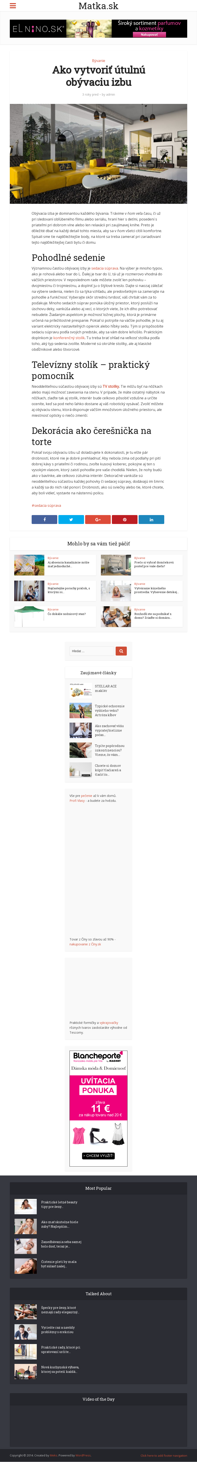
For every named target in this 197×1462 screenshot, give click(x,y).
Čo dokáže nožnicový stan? (67, 614)
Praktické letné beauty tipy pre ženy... (59, 1204)
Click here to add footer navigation (164, 1456)
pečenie (86, 796)
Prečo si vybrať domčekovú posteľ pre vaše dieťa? (154, 564)
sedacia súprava (104, 268)
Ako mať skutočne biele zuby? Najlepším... (59, 1224)
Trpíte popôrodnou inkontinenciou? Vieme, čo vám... (109, 750)
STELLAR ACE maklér (106, 688)
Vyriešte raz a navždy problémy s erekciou (58, 1330)
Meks (53, 1456)
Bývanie (98, 60)
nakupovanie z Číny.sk (85, 944)
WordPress (83, 1456)
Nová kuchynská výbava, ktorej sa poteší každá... (60, 1369)
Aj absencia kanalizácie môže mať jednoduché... (68, 564)
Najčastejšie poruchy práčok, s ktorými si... (69, 590)
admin (110, 95)
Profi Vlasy (77, 801)
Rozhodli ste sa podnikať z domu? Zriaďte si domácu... (153, 616)
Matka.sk (98, 6)
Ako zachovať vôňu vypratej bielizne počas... (109, 730)
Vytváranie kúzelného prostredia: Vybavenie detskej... (156, 590)
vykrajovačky (109, 1023)
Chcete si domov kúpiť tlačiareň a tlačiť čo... (108, 770)
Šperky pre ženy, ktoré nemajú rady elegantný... (60, 1310)
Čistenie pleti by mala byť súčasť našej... (58, 1264)
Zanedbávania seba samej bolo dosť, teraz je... (61, 1244)
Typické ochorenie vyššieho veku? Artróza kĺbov (110, 710)
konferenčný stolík (69, 337)
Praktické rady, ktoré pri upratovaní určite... (60, 1349)
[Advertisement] (103, 870)
